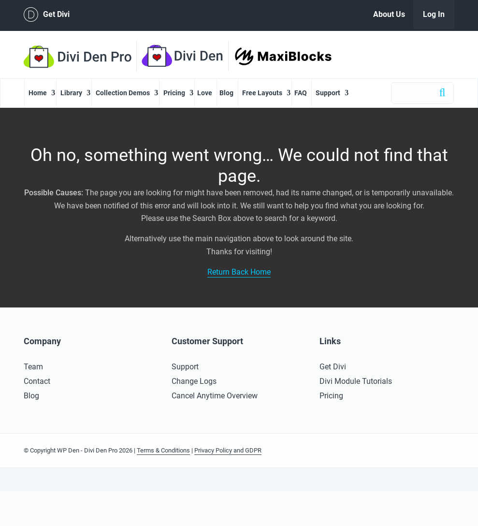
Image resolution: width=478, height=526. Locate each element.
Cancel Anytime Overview (215, 395)
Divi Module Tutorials (355, 381)
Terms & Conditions (163, 450)
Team (33, 366)
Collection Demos (123, 93)
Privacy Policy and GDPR (227, 450)
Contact (37, 381)
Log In (434, 14)
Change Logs (194, 381)
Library (71, 93)
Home (38, 93)
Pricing (174, 93)
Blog (226, 93)
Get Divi (47, 14)
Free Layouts (262, 93)
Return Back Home (239, 272)
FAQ (300, 93)
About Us (389, 14)
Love (204, 93)
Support (328, 93)
